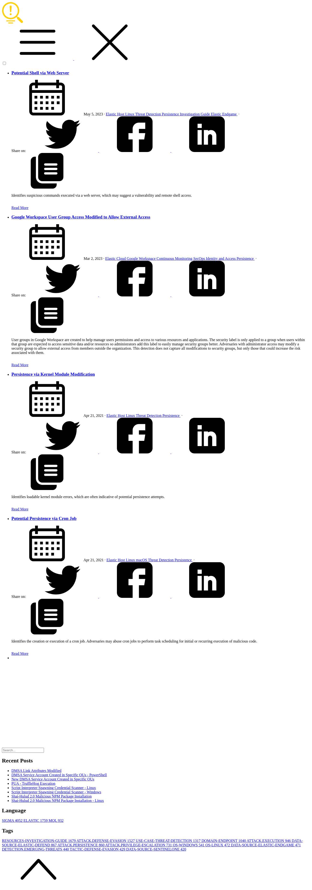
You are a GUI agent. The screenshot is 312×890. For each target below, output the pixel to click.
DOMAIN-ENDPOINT (224, 841)
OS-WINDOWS (189, 845)
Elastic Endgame (224, 114)
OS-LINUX (218, 845)
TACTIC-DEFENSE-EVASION (98, 849)
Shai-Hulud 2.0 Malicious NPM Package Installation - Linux (57, 801)
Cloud (121, 259)
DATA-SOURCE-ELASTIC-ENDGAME (266, 845)
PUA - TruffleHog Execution (33, 783)
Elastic (111, 114)
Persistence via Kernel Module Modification (53, 374)
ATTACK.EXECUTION (269, 841)
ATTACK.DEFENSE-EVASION (106, 841)
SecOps (199, 259)
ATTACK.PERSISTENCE (81, 845)
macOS (142, 560)
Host (121, 114)
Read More (20, 208)
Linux (130, 114)
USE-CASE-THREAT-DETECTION (169, 841)
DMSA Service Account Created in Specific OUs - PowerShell (59, 775)
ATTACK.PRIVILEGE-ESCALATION (139, 845)
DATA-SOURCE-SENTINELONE (156, 849)
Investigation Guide (195, 114)
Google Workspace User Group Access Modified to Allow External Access (80, 216)
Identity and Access (221, 259)
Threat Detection (148, 114)
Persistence (171, 114)
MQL (55, 821)
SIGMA (13, 821)
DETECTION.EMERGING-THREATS (36, 849)
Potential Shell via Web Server (40, 72)
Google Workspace (142, 259)
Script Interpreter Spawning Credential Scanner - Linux (53, 788)
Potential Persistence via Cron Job (44, 518)
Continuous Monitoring (175, 259)
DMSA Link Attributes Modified (36, 771)
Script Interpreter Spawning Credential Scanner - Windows (56, 792)
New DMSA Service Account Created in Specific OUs (52, 779)
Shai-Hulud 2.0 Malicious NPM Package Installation (51, 796)
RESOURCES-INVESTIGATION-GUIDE (39, 841)
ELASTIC (36, 821)
